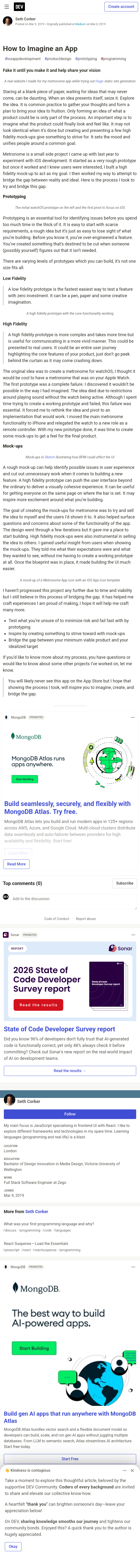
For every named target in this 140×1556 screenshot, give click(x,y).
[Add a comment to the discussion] (74, 901)
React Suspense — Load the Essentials (69, 1247)
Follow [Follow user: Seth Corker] (70, 1114)
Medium (80, 24)
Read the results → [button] (70, 1070)
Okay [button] (13, 1546)
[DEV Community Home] (19, 6)
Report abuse (86, 919)
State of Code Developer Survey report (59, 1029)
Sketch (50, 457)
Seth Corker (25, 19)
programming (113, 59)
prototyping (86, 59)
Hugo (99, 81)
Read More (16, 864)
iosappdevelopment (23, 59)
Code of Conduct (56, 919)
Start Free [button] (70, 1459)
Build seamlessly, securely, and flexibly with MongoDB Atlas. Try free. (67, 808)
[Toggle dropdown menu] (133, 717)
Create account (121, 6)
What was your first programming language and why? (69, 1227)
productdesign (58, 59)
